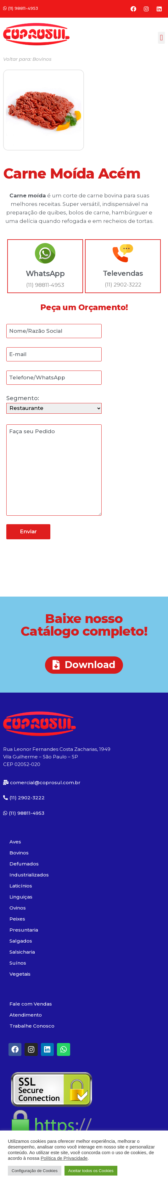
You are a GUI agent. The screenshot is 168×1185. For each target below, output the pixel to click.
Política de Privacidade (64, 1158)
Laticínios (20, 886)
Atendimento (25, 1015)
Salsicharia (22, 952)
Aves (15, 842)
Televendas (123, 273)
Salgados (20, 941)
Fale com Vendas (30, 1004)
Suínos (17, 963)
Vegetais (20, 974)
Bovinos (19, 853)
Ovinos (17, 908)
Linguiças (20, 897)
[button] (20, 8)
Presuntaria (23, 930)
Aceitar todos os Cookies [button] (91, 1170)
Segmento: (54, 403)
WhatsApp (45, 273)
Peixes (17, 919)
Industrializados (29, 875)
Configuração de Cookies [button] (35, 1170)
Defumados (24, 864)
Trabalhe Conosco (31, 1026)
